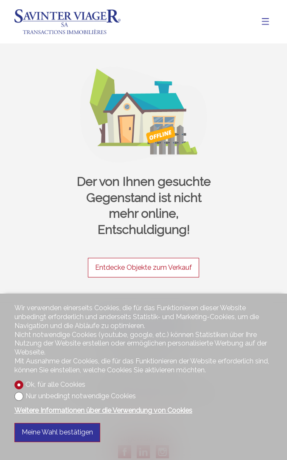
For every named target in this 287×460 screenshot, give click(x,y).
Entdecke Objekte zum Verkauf (143, 267)
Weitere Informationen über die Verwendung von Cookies (103, 410)
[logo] (67, 21)
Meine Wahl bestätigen (57, 432)
